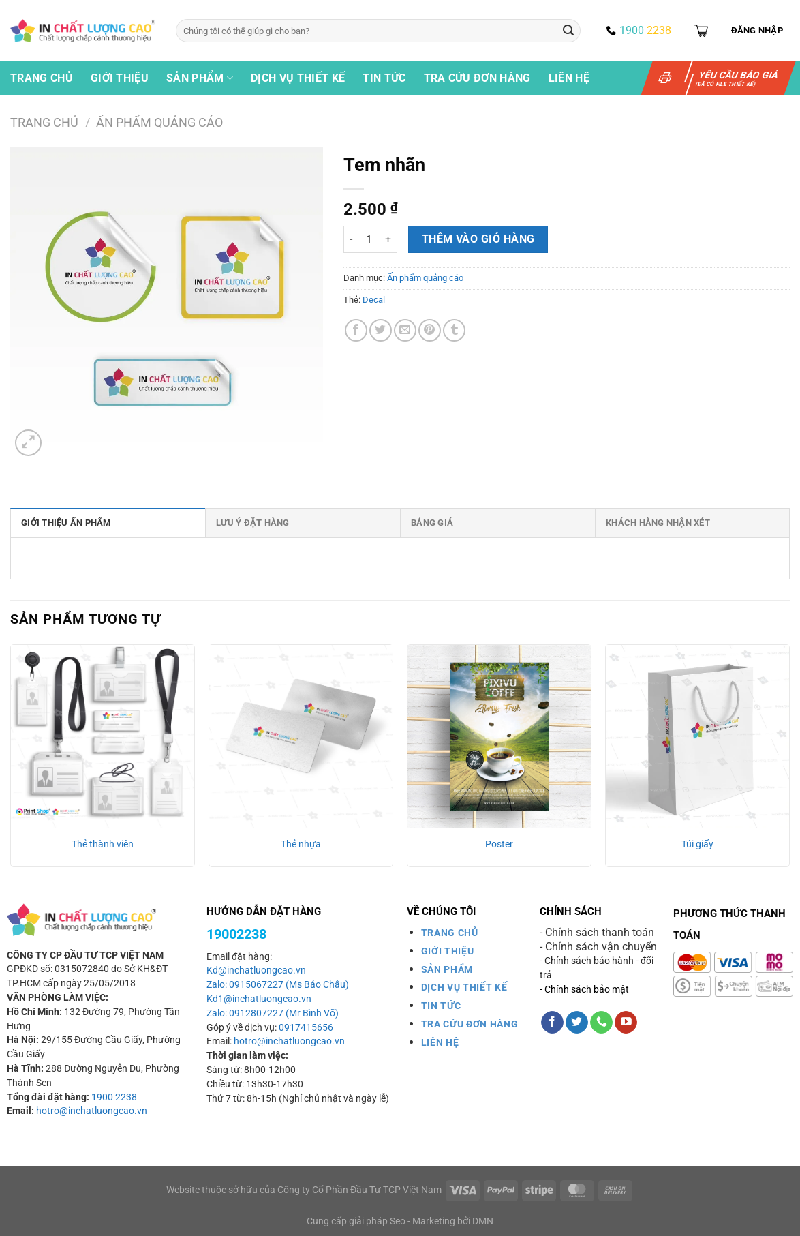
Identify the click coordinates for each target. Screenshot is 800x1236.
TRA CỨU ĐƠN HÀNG (470, 1024)
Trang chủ (41, 78)
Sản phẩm (199, 78)
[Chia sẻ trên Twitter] (380, 330)
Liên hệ (569, 78)
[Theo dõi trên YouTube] (626, 1022)
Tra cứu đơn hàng (477, 78)
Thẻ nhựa (301, 844)
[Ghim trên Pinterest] (429, 330)
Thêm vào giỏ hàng (478, 239)
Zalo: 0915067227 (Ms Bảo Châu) (277, 985)
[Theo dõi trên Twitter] (577, 1022)
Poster (499, 844)
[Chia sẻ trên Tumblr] (454, 330)
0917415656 (306, 1028)
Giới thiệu (120, 78)
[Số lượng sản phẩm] (369, 239)
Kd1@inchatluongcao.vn (258, 999)
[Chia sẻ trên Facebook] (356, 330)
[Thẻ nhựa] (301, 736)
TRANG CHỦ (449, 932)
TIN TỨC (441, 1005)
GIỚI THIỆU (447, 951)
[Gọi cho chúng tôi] (601, 1022)
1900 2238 (114, 1097)
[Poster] (499, 736)
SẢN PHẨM (447, 969)
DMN (482, 1221)
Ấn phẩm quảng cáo (159, 122)
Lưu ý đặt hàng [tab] (253, 522)
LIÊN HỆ (440, 1042)
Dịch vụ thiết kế (298, 78)
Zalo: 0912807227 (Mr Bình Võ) (272, 1013)
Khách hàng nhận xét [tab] (658, 522)
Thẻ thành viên (103, 844)
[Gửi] (568, 30)
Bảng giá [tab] (432, 522)
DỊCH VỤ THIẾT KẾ (464, 987)
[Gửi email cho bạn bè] (405, 330)
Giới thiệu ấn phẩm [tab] (66, 522)
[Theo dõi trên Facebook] (552, 1022)
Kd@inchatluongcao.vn (256, 970)
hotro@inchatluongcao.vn (91, 1111)
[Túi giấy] (697, 736)
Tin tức (384, 78)
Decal (374, 300)
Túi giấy (697, 844)
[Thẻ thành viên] (102, 736)
